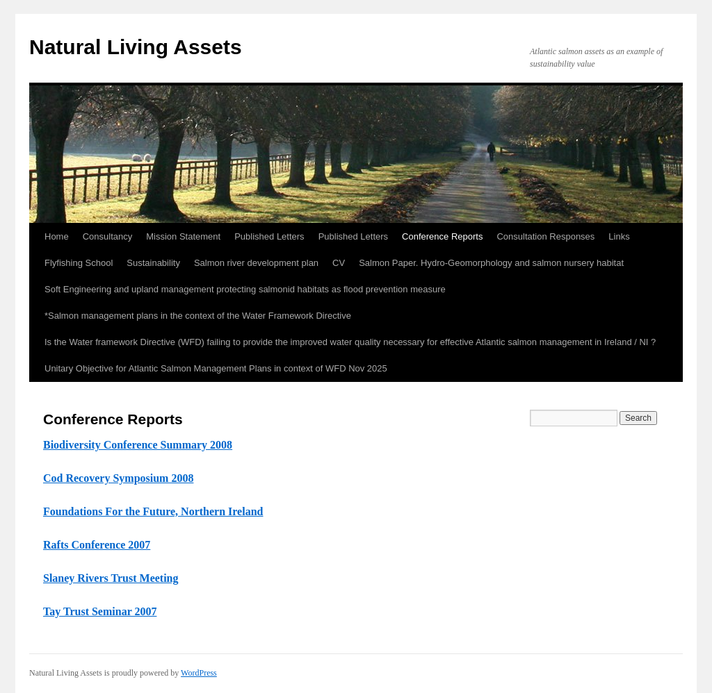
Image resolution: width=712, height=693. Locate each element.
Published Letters (269, 236)
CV (338, 263)
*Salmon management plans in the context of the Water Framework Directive (197, 315)
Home (56, 236)
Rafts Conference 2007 (96, 545)
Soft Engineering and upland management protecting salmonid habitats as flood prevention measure (245, 289)
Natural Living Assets (135, 46)
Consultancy (108, 236)
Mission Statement (183, 236)
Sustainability (153, 263)
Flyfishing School (78, 263)
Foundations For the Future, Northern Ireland (153, 511)
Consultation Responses (545, 236)
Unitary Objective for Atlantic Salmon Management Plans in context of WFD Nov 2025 (215, 368)
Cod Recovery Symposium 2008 (118, 478)
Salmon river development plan (256, 263)
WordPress (199, 673)
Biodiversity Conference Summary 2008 (137, 445)
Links (618, 236)
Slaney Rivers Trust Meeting (111, 578)
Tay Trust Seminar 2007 (99, 611)
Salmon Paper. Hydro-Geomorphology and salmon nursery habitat (491, 263)
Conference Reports (442, 236)
